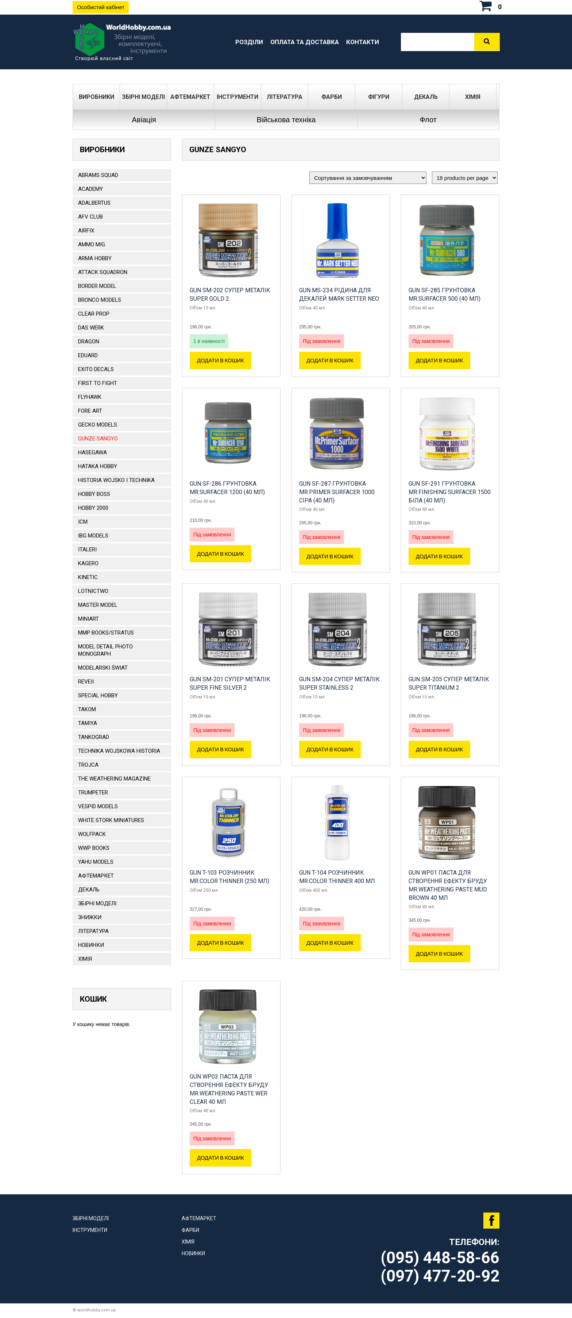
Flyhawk (89, 397)
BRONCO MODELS (99, 300)
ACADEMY (90, 189)
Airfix (86, 230)
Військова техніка (286, 120)
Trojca (88, 765)
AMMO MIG (91, 244)
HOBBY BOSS (94, 494)
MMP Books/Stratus (106, 632)
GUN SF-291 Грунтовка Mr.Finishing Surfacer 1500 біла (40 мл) (450, 492)
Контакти (362, 42)
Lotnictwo (93, 591)
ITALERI (87, 549)
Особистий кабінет (100, 7)
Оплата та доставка (304, 42)
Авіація (144, 120)
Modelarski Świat (103, 667)
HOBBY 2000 (93, 508)
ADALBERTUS (94, 203)
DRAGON (88, 341)
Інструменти (237, 96)
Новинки (91, 945)
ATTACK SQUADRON (102, 272)
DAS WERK (91, 327)
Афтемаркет (190, 96)
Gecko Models (97, 424)
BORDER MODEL (97, 286)
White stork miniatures (111, 820)
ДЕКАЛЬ (426, 96)
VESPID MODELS (98, 806)
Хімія (472, 96)
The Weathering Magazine (114, 778)
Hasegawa (92, 452)
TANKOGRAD (93, 737)
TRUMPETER (93, 792)
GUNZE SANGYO (98, 438)
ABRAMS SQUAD (98, 175)
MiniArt (88, 619)
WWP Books (93, 848)
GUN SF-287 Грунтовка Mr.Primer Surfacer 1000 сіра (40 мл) (337, 492)
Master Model (97, 605)
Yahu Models (95, 862)
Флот (428, 120)
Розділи (249, 42)
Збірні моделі (143, 96)
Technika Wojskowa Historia (119, 751)
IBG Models (93, 535)
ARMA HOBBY (95, 258)
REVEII (86, 681)
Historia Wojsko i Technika (116, 480)
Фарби (331, 96)
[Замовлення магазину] (367, 178)
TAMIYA (87, 723)
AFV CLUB (90, 216)
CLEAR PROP (93, 314)
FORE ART (90, 411)
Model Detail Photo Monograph (105, 650)
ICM (83, 522)
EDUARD (88, 355)
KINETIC (88, 577)
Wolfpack (92, 834)
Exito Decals (96, 369)
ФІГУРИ (378, 96)
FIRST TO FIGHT (97, 383)
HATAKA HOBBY (97, 466)
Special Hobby (98, 695)
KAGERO (88, 563)
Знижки (89, 917)
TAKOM (87, 709)
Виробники (96, 96)
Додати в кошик (220, 360)
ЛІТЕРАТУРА (284, 96)
